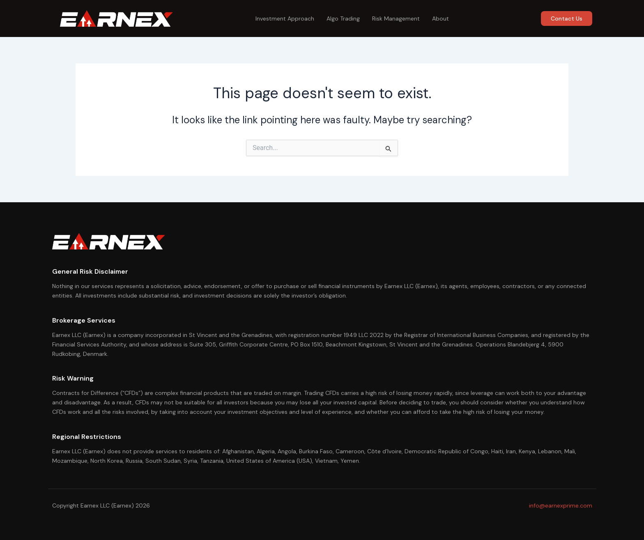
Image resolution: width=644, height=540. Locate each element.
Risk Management (396, 18)
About (440, 18)
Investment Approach (284, 18)
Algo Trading (343, 18)
